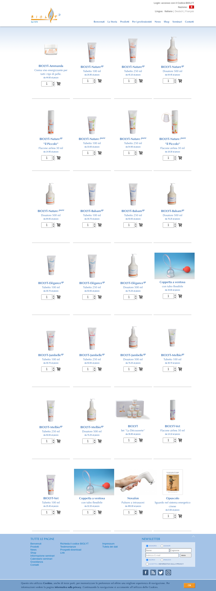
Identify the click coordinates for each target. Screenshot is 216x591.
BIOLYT (133, 426)
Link (62, 552)
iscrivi (152, 560)
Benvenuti (99, 22)
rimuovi (167, 560)
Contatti (189, 22)
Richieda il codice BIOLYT (74, 543)
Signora (153, 546)
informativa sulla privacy (68, 587)
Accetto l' (166, 564)
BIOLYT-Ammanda (51, 66)
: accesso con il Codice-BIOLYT (174, 3)
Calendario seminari (41, 558)
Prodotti (124, 22)
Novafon (133, 498)
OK (189, 585)
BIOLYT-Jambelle (50, 355)
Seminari (177, 22)
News (158, 22)
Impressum (108, 543)
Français (189, 11)
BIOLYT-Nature (92, 67)
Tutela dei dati (110, 546)
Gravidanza (36, 561)
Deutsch (179, 11)
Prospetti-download (70, 549)
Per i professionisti (142, 22)
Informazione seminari (42, 555)
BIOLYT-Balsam (91, 211)
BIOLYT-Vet (172, 426)
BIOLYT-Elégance (51, 283)
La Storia (112, 22)
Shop (166, 22)
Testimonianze (68, 546)
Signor (167, 546)
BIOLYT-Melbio (172, 355)
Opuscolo (172, 498)
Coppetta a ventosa (172, 282)
